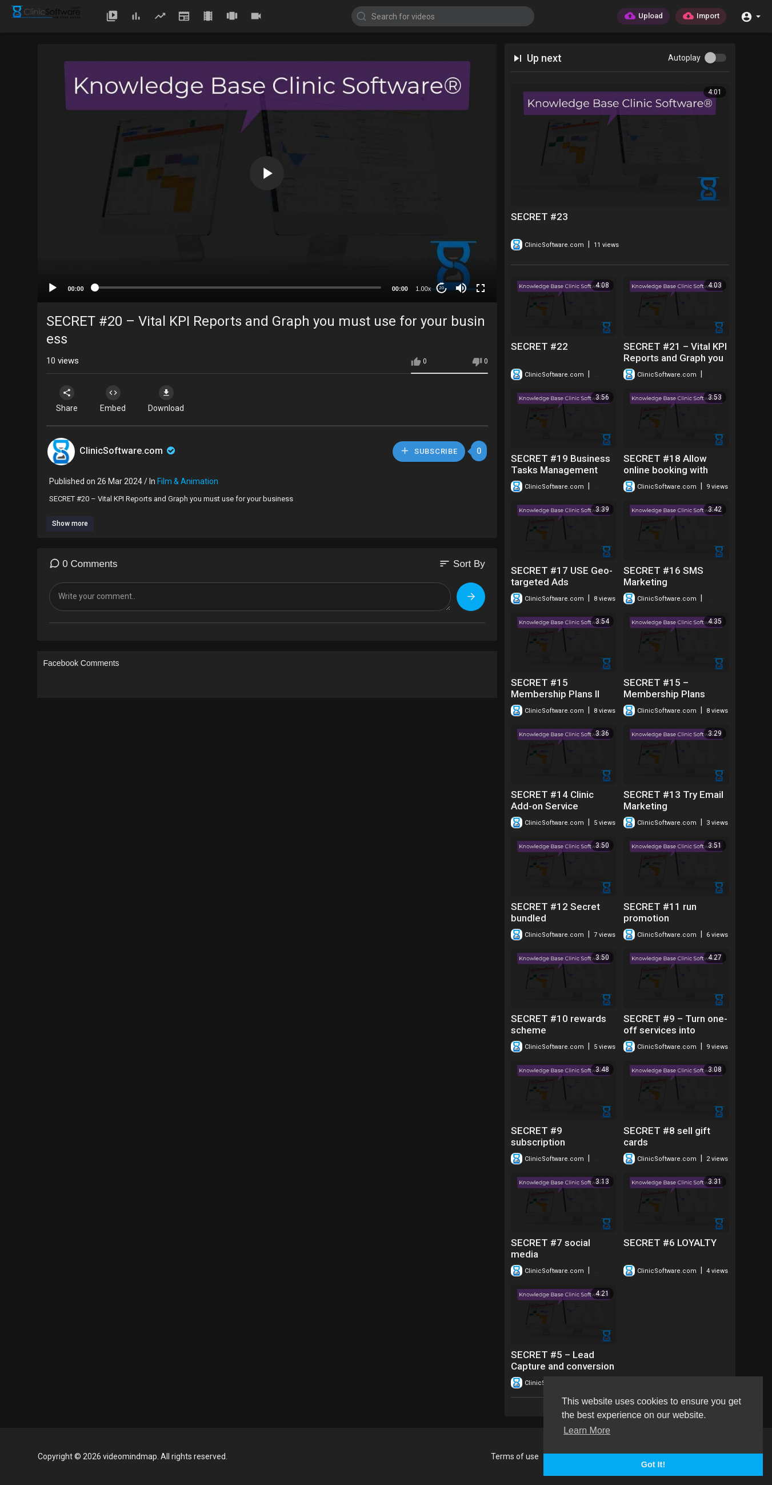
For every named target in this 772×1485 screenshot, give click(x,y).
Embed (113, 399)
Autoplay (684, 57)
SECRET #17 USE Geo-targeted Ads (562, 576)
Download (167, 399)
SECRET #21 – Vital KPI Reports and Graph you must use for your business (675, 363)
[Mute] (461, 288)
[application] (267, 173)
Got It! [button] (653, 1464)
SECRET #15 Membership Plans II (555, 688)
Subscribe (428, 451)
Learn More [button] (586, 1430)
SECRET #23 (539, 216)
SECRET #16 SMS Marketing (663, 576)
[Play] (52, 288)
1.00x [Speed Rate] (423, 288)
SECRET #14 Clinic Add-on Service (552, 800)
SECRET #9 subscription (538, 1136)
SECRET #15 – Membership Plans (664, 688)
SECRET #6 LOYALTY (670, 1242)
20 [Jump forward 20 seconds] (441, 287)
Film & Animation (187, 481)
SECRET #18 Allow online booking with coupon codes (665, 470)
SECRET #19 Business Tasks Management (560, 464)
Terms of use (515, 1456)
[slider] (238, 287)
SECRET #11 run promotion (660, 912)
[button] (750, 15)
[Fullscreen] (480, 288)
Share (67, 399)
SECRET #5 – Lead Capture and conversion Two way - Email (562, 1366)
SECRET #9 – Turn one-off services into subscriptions (675, 1030)
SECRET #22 (539, 346)
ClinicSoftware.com (128, 450)
